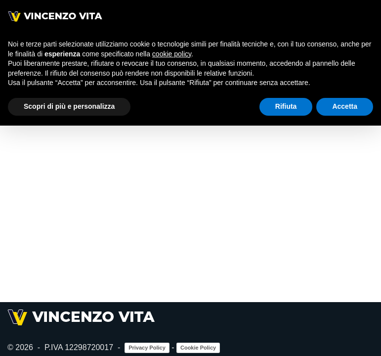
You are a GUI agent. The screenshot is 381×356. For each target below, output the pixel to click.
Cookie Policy (198, 348)
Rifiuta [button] (286, 106)
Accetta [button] (344, 106)
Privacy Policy (147, 348)
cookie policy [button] (171, 54)
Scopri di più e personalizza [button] (69, 106)
